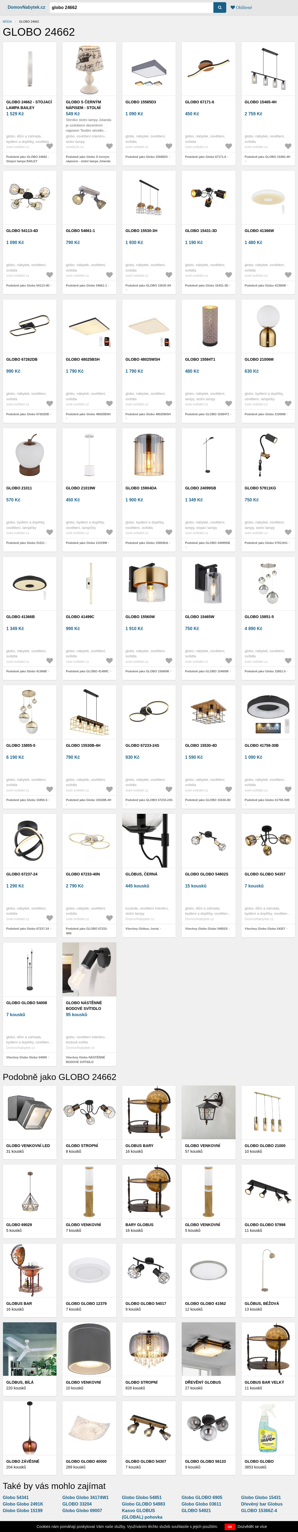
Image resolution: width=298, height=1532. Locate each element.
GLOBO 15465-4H (261, 102)
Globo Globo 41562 (205, 1303)
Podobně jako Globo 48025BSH (88, 414)
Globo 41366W (259, 230)
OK (230, 1526)
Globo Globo (259, 1461)
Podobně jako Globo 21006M (265, 414)
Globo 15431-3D (201, 230)
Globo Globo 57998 (265, 1225)
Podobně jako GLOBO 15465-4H (267, 156)
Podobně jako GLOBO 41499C (87, 671)
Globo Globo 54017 (146, 1303)
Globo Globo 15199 (23, 1510)
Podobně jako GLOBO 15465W (207, 671)
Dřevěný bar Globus (262, 1504)
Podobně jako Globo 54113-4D (27, 285)
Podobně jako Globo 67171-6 (205, 156)
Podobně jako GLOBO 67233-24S (149, 800)
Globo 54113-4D (22, 230)
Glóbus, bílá (20, 1382)
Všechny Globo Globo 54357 (265, 928)
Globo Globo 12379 (86, 1303)
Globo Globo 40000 (86, 1461)
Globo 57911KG (260, 488)
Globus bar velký (264, 1382)
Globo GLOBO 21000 (265, 1145)
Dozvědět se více (252, 1526)
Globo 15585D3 (141, 102)
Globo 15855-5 (20, 745)
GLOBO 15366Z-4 (259, 1510)
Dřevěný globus (203, 1382)
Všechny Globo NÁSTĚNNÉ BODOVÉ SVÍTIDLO (85, 1060)
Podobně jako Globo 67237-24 (27, 928)
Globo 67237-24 (21, 874)
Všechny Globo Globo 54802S (206, 928)
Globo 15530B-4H (83, 745)
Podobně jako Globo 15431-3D (206, 285)
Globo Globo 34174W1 (85, 1497)
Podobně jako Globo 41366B (26, 671)
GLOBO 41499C (80, 617)
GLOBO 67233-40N (83, 874)
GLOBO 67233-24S (142, 745)
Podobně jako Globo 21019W (86, 542)
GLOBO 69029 (19, 1225)
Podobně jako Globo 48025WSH (148, 414)
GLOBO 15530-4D (201, 745)
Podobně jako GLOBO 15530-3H (148, 285)
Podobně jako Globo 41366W (265, 285)
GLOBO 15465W (199, 617)
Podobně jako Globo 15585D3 (147, 156)
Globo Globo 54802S (206, 874)
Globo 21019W (80, 488)
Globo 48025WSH (143, 359)
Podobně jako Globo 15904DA (147, 542)
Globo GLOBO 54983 (143, 1504)
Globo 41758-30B (262, 745)
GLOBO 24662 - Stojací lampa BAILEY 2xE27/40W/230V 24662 (29, 108)
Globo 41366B (20, 617)
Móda (7, 21)
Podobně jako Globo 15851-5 (265, 671)
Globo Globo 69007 (82, 1510)
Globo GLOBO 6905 (201, 1497)
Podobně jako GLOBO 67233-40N (87, 931)
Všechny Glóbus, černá (142, 928)
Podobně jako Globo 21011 (25, 542)
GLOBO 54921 (196, 1510)
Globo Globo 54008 (26, 1003)
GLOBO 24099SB (200, 488)
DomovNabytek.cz (26, 7)
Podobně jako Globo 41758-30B (267, 800)
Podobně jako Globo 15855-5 (26, 800)
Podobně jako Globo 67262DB (27, 414)
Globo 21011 (19, 488)
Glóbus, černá (141, 874)
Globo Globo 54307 (146, 1461)
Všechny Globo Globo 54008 (26, 1057)
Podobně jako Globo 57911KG (266, 542)
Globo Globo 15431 (261, 1497)
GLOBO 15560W (140, 617)
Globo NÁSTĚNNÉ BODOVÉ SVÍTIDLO (84, 1006)
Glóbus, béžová (262, 1303)
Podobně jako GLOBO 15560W (147, 671)
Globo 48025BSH (83, 359)
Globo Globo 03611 (201, 1504)
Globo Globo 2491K (23, 1504)
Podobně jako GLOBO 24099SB (207, 542)
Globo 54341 (16, 1497)
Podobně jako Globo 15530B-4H (88, 800)
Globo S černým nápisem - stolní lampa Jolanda (83, 108)
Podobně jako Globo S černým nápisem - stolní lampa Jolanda (88, 159)
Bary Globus (140, 1225)
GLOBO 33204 (77, 1504)
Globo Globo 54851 (142, 1497)
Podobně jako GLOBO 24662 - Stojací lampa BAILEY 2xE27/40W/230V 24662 (27, 161)
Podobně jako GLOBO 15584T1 (207, 414)
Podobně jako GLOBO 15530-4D (208, 800)
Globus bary (140, 1145)
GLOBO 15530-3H (141, 230)
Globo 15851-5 (259, 617)
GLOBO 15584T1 (200, 359)
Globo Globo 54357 (265, 874)
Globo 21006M (259, 359)
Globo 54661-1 (80, 230)
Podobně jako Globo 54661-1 (86, 285)
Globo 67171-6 (199, 102)
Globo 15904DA (141, 488)
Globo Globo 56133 (205, 1461)
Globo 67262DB (21, 359)
